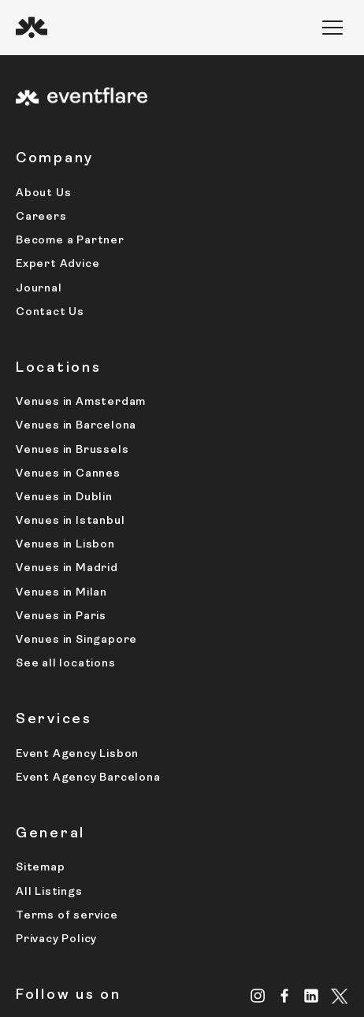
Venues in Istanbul (70, 521)
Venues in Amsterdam (81, 402)
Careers (41, 217)
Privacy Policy (56, 939)
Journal (39, 289)
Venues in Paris (61, 616)
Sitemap (40, 868)
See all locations (66, 664)
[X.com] (339, 997)
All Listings (49, 892)
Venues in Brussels (72, 450)
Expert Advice (57, 264)
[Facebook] (284, 996)
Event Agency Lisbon (77, 754)
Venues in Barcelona (76, 426)
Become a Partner (70, 241)
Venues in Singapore (76, 640)
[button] (332, 27)
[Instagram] (258, 996)
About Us (43, 193)
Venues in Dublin (64, 497)
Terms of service (67, 916)
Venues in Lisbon (65, 545)
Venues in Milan (61, 593)
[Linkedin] (311, 996)
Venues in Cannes (68, 474)
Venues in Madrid (67, 568)
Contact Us (50, 312)
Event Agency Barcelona (88, 778)
